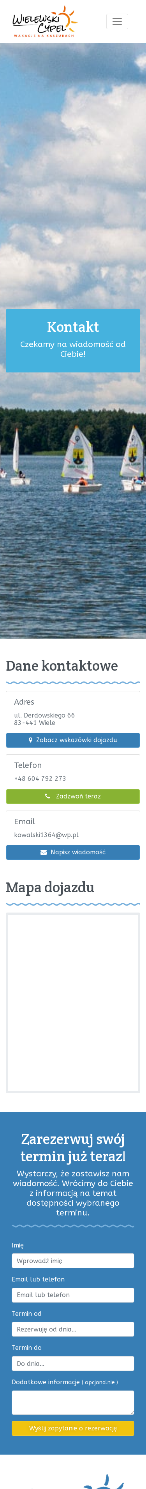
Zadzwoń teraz (73, 796)
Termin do (27, 1347)
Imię (18, 1245)
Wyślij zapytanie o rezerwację (73, 1428)
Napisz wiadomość (73, 852)
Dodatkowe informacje (65, 1382)
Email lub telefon (38, 1279)
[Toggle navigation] (117, 21)
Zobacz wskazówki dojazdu (73, 740)
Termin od (27, 1313)
